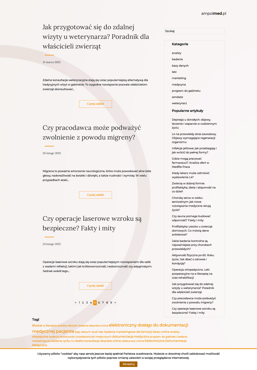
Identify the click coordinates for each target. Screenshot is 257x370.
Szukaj (169, 31)
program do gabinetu (186, 90)
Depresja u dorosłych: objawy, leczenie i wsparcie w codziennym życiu (194, 123)
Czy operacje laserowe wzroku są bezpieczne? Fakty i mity (92, 223)
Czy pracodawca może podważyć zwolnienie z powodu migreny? (92, 132)
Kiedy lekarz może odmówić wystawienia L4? (190, 175)
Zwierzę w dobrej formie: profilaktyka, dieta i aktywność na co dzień (194, 187)
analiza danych (67, 325)
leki (174, 72)
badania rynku (60, 341)
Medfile (79, 341)
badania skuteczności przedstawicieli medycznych (80, 336)
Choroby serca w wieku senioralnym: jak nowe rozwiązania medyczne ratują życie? (191, 204)
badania (177, 59)
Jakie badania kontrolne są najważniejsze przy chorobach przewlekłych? (192, 245)
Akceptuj (129, 364)
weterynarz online (133, 341)
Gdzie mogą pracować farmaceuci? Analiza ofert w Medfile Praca (190, 162)
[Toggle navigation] (32, 14)
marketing (179, 78)
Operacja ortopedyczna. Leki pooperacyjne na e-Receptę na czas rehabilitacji (192, 273)
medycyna (179, 84)
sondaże (177, 97)
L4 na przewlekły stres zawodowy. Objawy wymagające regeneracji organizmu (194, 138)
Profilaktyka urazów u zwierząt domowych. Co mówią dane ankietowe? (192, 230)
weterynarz (179, 103)
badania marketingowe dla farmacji (128, 331)
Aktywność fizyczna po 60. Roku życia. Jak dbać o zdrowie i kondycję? (193, 259)
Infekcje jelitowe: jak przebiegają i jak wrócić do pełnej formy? (194, 150)
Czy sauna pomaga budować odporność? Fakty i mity (191, 218)
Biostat (37, 325)
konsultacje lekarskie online (102, 341)
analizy (176, 53)
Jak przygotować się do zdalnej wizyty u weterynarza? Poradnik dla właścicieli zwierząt (96, 36)
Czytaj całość (95, 103)
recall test (97, 331)
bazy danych (180, 65)
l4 (72, 341)
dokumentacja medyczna (130, 336)
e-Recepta (50, 325)
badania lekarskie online (93, 325)
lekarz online (161, 331)
